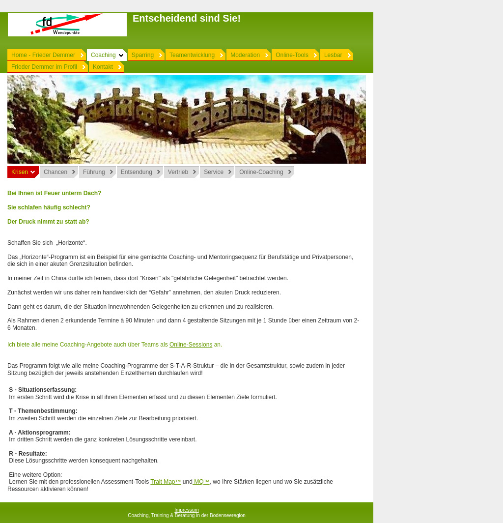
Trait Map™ (165, 481)
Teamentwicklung (192, 55)
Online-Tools (292, 55)
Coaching (103, 55)
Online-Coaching (261, 172)
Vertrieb (178, 172)
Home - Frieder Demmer (43, 55)
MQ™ (201, 481)
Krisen (19, 172)
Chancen (55, 172)
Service (214, 172)
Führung (94, 172)
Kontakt (103, 66)
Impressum (186, 510)
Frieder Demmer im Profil (44, 66)
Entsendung (136, 172)
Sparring (143, 55)
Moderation (245, 55)
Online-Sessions (190, 344)
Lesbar (333, 55)
